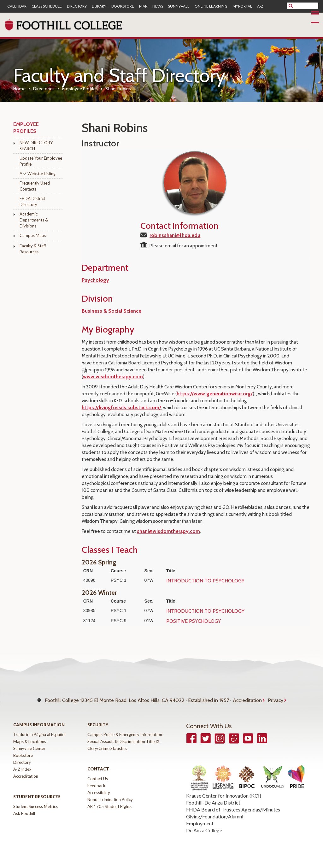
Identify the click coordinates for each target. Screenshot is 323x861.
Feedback (96, 780)
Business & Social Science (111, 311)
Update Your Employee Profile (41, 161)
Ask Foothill (24, 808)
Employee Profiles (80, 88)
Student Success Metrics (35, 801)
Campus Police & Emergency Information (124, 729)
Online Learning (211, 6)
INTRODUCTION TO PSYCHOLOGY (205, 581)
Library (99, 6)
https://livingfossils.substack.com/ (121, 407)
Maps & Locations (29, 736)
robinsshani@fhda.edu (175, 235)
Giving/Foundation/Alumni (214, 812)
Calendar (16, 6)
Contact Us (97, 773)
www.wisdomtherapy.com (113, 377)
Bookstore (122, 6)
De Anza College (204, 826)
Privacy (275, 698)
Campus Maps (33, 235)
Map (143, 6)
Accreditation (247, 698)
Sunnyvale (179, 6)
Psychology (95, 280)
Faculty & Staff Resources (33, 248)
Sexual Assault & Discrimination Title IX (123, 736)
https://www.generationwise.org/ (215, 394)
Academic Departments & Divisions (34, 219)
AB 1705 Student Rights (109, 801)
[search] (306, 6)
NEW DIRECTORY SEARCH (36, 145)
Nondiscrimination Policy (110, 794)
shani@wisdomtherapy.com (168, 531)
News (157, 6)
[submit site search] (291, 6)
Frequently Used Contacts (35, 186)
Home (19, 88)
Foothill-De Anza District (213, 798)
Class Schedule (47, 6)
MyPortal (242, 6)
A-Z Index (22, 764)
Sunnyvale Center (29, 743)
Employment (200, 819)
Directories (44, 88)
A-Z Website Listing (38, 173)
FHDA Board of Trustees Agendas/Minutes (233, 805)
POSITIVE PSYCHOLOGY (193, 621)
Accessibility (98, 787)
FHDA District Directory (32, 201)
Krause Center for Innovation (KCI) (223, 791)
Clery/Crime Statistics (107, 743)
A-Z (260, 6)
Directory (77, 6)
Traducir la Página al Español (39, 729)
